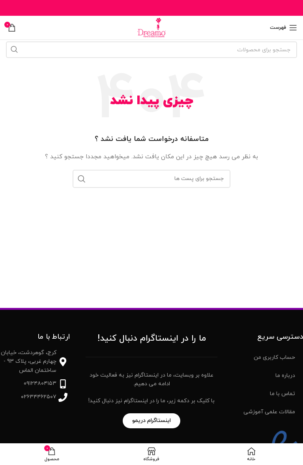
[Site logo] (151, 27)
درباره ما (285, 375)
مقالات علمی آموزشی (269, 412)
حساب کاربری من (274, 357)
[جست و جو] (151, 49)
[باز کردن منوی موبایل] (283, 28)
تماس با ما (282, 394)
